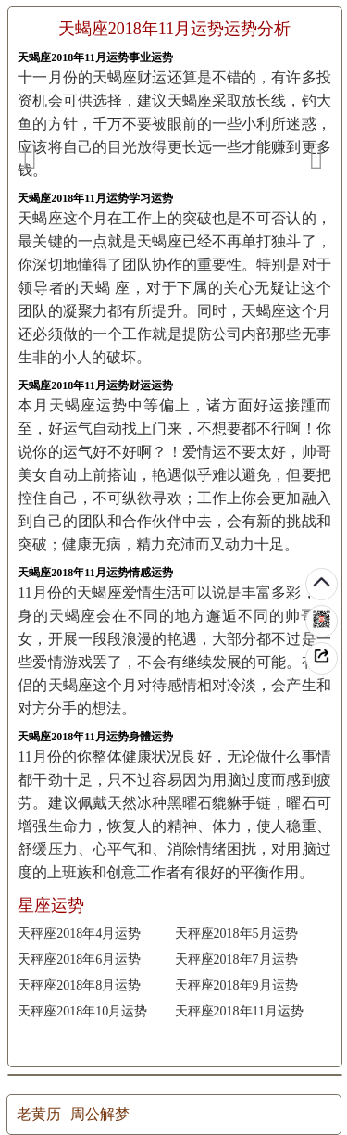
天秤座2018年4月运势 (79, 933)
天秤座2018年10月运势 (82, 1011)
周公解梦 (100, 1114)
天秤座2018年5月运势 (236, 933)
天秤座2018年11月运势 (239, 1011)
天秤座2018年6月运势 (79, 959)
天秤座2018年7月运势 (236, 959)
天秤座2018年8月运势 (79, 985)
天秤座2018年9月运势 (236, 985)
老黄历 (39, 1114)
